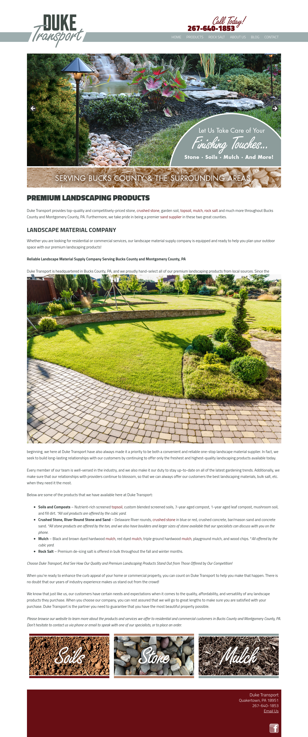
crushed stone (164, 520)
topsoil (117, 507)
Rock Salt (217, 37)
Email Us (271, 711)
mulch (110, 539)
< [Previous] (33, 108)
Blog (255, 37)
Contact (272, 37)
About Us (238, 37)
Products (194, 37)
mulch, (137, 539)
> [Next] (274, 108)
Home (176, 37)
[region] (154, 110)
